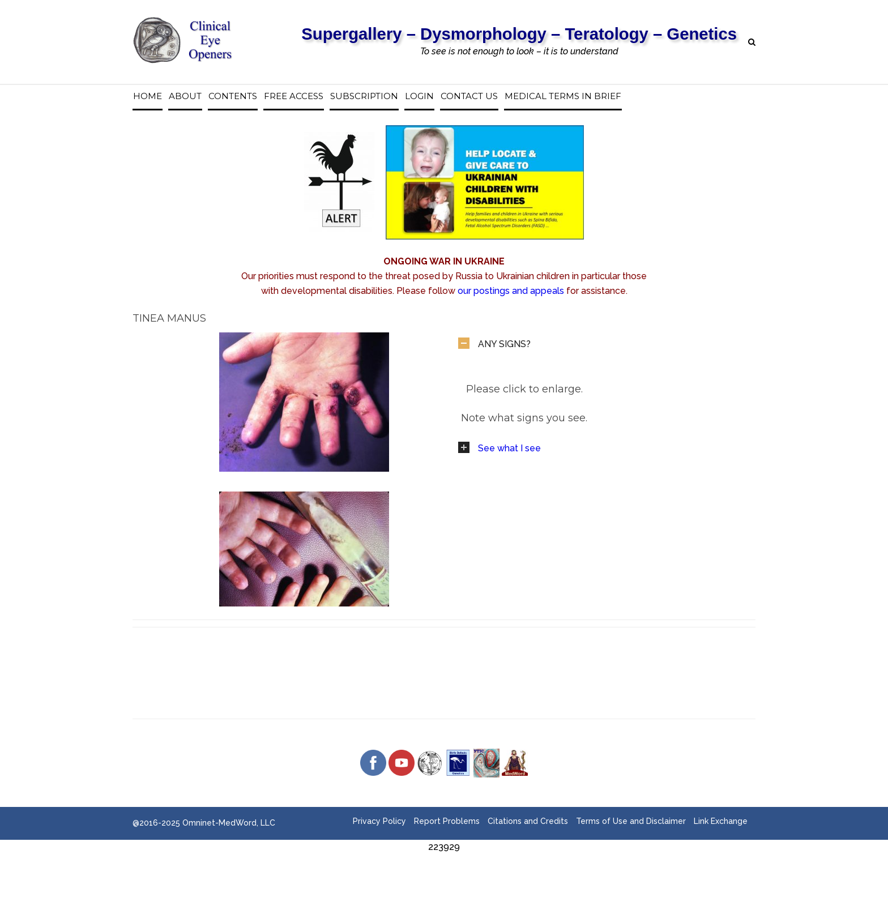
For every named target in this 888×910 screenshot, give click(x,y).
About (185, 96)
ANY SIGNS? (504, 344)
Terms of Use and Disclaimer (631, 821)
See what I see (509, 448)
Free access (293, 96)
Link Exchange (721, 821)
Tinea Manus (169, 318)
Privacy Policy (379, 821)
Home (147, 96)
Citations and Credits (528, 821)
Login (419, 96)
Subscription (364, 96)
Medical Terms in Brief (563, 96)
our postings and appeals (511, 290)
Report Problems (447, 821)
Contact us (469, 96)
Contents (232, 96)
